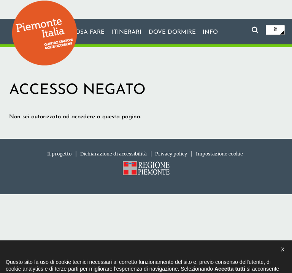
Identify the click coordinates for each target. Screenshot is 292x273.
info (210, 32)
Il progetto (59, 154)
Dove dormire (172, 32)
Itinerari (126, 32)
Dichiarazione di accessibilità (113, 154)
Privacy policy (171, 154)
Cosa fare (88, 32)
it (275, 30)
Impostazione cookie (219, 154)
